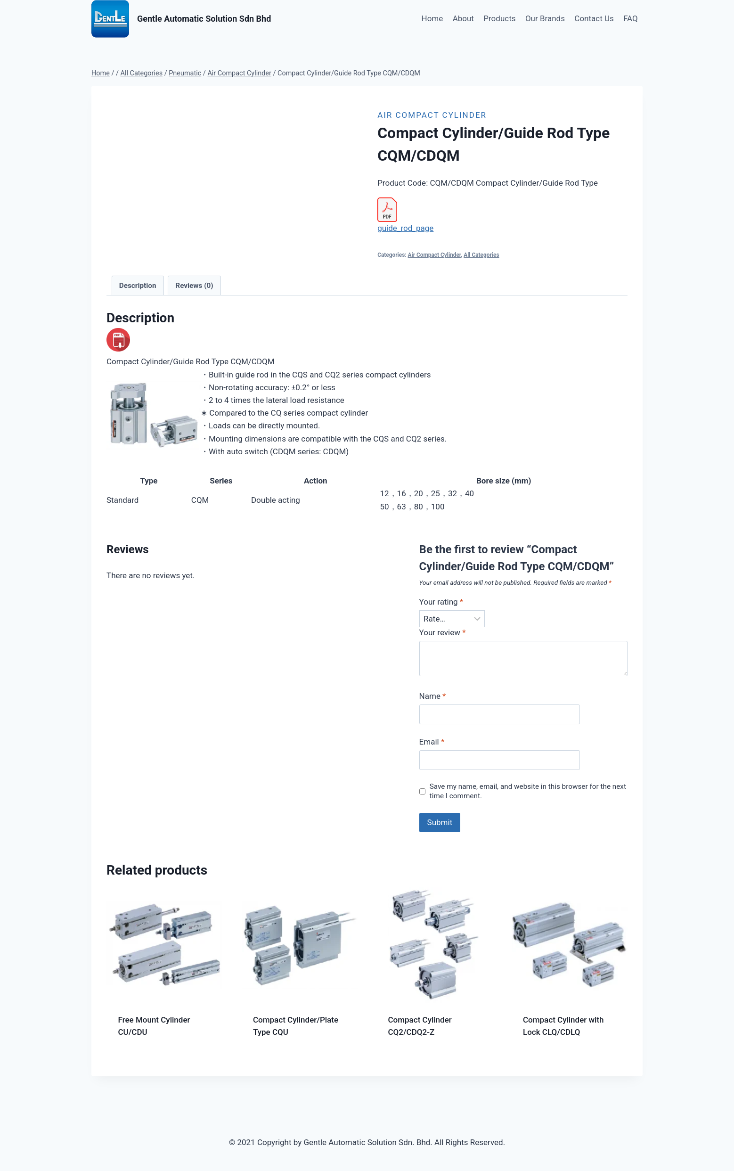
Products (499, 18)
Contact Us (593, 18)
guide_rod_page (405, 228)
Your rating (441, 601)
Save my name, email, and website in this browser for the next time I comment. (528, 791)
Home (432, 18)
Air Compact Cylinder (432, 115)
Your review (442, 632)
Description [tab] (137, 285)
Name (432, 696)
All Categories (481, 255)
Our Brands (545, 18)
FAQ (630, 18)
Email (432, 741)
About (463, 18)
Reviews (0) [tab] (194, 285)
